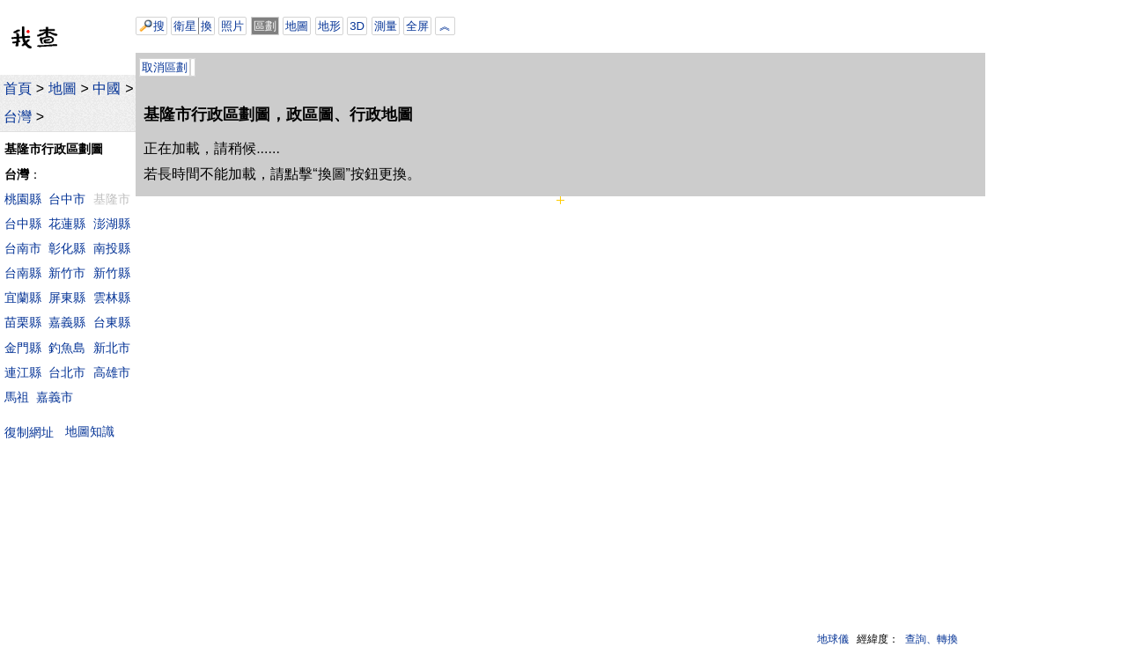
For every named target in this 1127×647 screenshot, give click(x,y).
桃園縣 (22, 199)
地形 (329, 26)
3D (357, 26)
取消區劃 (165, 67)
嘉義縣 (66, 322)
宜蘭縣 (22, 297)
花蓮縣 (66, 224)
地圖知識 (89, 431)
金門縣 (22, 348)
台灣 (18, 116)
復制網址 (33, 431)
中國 (106, 88)
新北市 (111, 348)
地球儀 (833, 639)
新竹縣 (111, 273)
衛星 (184, 26)
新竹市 (66, 273)
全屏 (417, 26)
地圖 (62, 88)
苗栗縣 (22, 322)
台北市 (66, 372)
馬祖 (16, 397)
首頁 (18, 88)
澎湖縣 (111, 224)
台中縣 (22, 224)
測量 (385, 26)
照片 (232, 26)
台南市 (22, 248)
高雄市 (111, 372)
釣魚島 (66, 348)
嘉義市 (54, 397)
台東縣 (111, 322)
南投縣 (111, 248)
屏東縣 (66, 297)
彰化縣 (66, 248)
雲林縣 (111, 297)
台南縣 (22, 273)
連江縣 (22, 372)
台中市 (66, 199)
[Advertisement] (681, 26)
